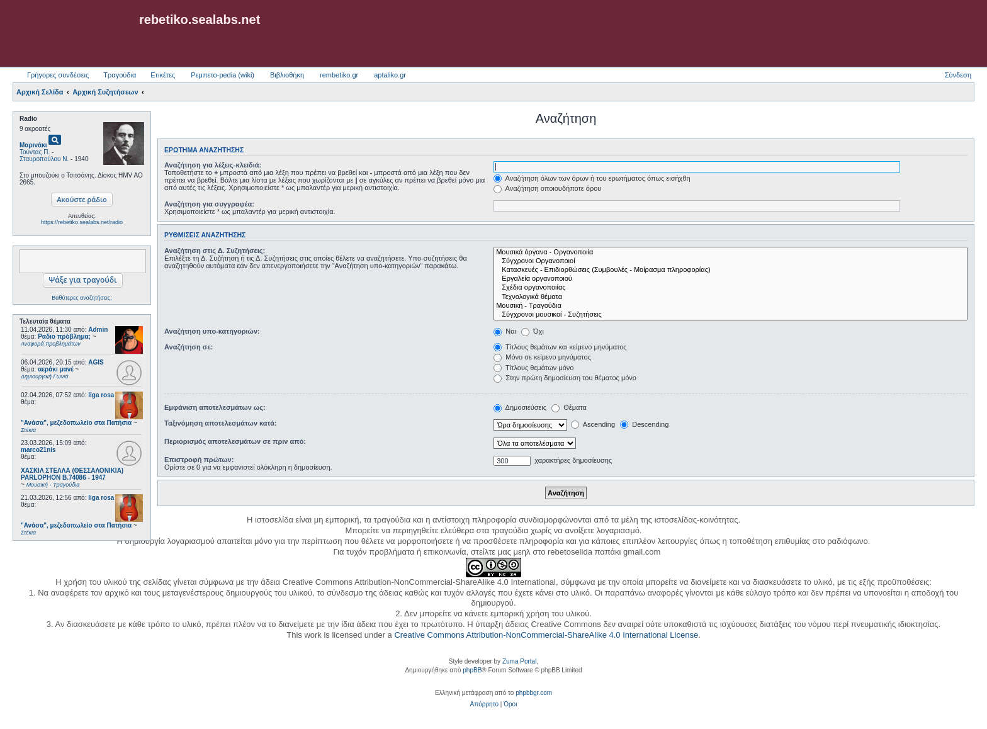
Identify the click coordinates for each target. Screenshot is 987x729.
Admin (98, 329)
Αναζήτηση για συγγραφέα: (209, 204)
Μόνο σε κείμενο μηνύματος (542, 357)
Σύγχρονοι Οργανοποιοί (730, 261)
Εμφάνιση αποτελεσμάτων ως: (215, 407)
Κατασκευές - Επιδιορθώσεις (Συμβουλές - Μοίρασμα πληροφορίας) (730, 270)
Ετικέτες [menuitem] (162, 75)
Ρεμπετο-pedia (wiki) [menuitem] (222, 75)
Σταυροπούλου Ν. (44, 158)
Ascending (593, 424)
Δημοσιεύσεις (520, 407)
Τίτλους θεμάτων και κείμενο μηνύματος (560, 347)
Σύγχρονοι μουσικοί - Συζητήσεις (730, 314)
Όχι (532, 331)
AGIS (95, 362)
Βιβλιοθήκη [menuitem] (287, 75)
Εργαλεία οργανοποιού (730, 278)
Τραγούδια (119, 75)
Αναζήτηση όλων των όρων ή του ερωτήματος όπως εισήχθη (592, 178)
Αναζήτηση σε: (188, 347)
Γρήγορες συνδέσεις (58, 75)
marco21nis (38, 449)
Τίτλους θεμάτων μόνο (533, 367)
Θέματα (569, 407)
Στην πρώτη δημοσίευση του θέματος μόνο (565, 377)
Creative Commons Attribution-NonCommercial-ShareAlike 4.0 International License (546, 635)
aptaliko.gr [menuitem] (390, 75)
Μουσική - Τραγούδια (730, 306)
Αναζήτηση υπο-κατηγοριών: (212, 331)
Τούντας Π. (35, 152)
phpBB (472, 670)
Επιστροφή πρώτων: (199, 459)
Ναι (505, 331)
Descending (644, 424)
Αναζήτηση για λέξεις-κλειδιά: (212, 165)
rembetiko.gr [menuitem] (339, 75)
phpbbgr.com (534, 692)
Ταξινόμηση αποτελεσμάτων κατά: (220, 423)
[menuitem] (484, 704)
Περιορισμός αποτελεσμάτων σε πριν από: (235, 441)
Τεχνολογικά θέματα (730, 297)
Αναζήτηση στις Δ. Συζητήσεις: (214, 250)
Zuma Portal (519, 661)
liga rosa (101, 395)
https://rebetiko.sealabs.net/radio (82, 222)
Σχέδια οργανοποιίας (730, 287)
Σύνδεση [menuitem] (958, 75)
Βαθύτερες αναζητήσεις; (81, 298)
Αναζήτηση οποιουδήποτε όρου (547, 188)
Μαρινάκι (33, 145)
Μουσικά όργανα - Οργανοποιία (730, 252)
